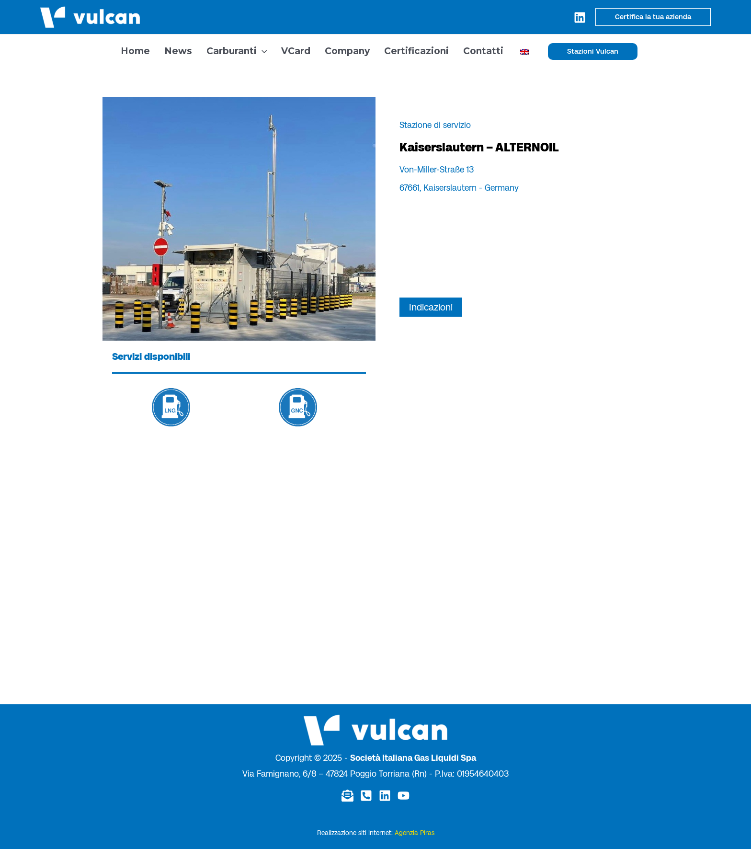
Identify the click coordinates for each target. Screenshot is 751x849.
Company (347, 51)
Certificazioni (416, 51)
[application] (262, 51)
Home (135, 51)
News (178, 51)
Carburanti (236, 51)
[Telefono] (366, 796)
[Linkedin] (580, 17)
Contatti (483, 51)
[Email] (347, 796)
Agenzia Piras (414, 833)
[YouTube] (404, 796)
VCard (295, 51)
